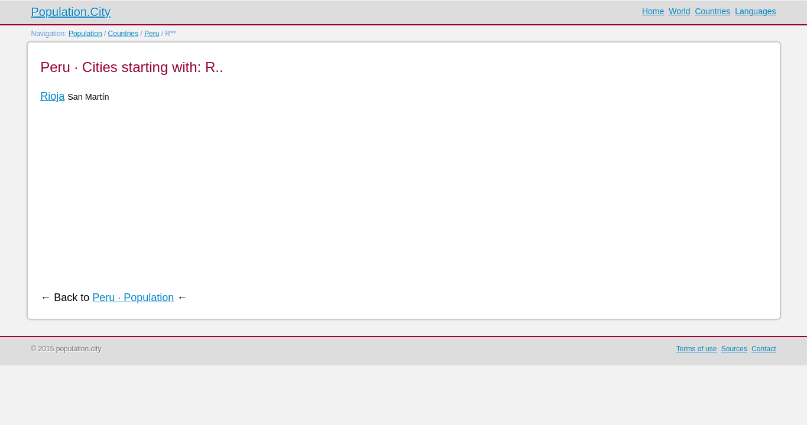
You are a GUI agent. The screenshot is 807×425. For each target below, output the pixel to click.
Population (85, 34)
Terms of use (696, 349)
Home (653, 11)
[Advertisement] (395, 197)
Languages (755, 11)
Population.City (71, 11)
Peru (151, 34)
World (679, 11)
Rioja (52, 96)
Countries (712, 11)
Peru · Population (133, 297)
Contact (763, 349)
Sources (734, 349)
